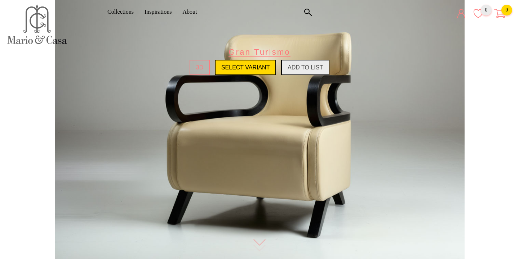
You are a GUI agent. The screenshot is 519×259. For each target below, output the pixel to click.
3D (199, 67)
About (192, 12)
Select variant (245, 67)
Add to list (305, 67)
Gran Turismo (259, 51)
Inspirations (161, 12)
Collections (123, 12)
